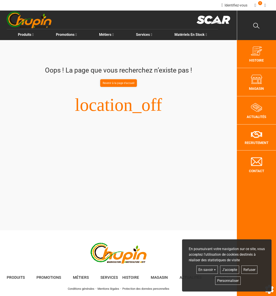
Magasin (159, 277)
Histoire (130, 277)
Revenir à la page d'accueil (118, 83)
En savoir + (207, 270)
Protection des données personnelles (145, 288)
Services (109, 277)
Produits (26, 34)
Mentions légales (108, 288)
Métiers (81, 277)
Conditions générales (81, 288)
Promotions (66, 34)
